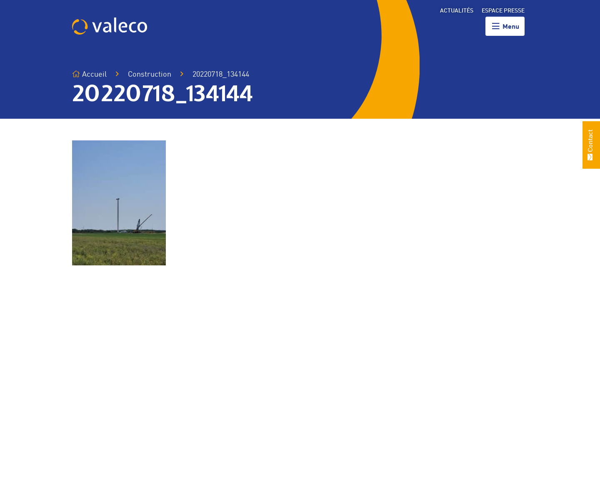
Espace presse (503, 11)
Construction (149, 74)
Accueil (89, 74)
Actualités (456, 11)
